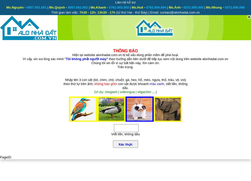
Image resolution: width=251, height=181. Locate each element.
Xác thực (125, 144)
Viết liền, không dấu (125, 134)
